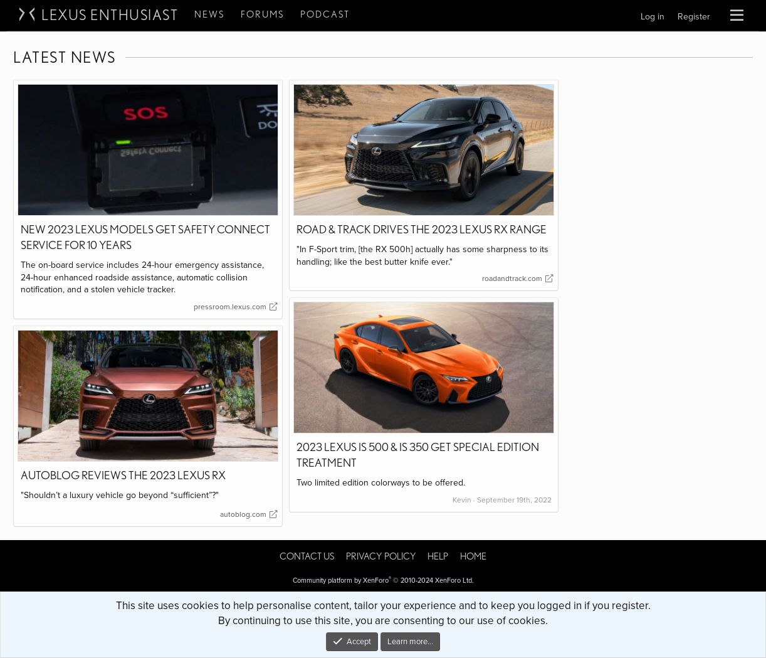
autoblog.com (248, 514)
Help (438, 556)
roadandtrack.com (517, 278)
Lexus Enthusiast (109, 15)
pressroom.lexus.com (235, 306)
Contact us (307, 556)
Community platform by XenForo (383, 580)
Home (473, 556)
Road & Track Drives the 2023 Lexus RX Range (421, 229)
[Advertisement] (659, 268)
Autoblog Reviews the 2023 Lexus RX (123, 475)
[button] (737, 15)
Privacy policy (381, 556)
